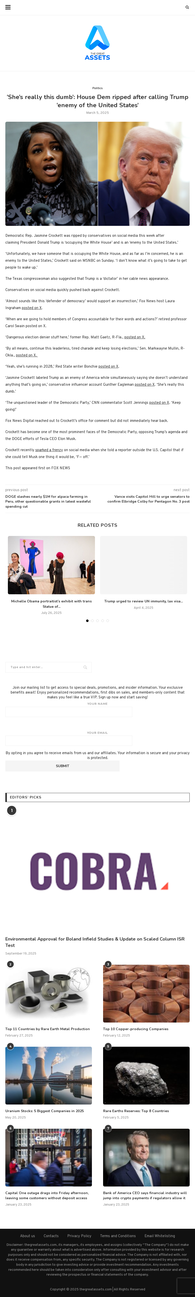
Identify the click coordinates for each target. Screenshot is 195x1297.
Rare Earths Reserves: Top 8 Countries (136, 1111)
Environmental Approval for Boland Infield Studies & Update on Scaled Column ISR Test (95, 942)
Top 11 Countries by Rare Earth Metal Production (47, 1029)
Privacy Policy (79, 1236)
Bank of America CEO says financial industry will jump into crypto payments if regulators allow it (145, 1196)
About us (27, 1236)
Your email (97, 738)
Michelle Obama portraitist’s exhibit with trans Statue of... (51, 604)
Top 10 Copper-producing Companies (135, 1029)
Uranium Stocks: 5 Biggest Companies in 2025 (44, 1111)
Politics (97, 88)
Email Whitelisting (159, 1236)
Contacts (51, 1236)
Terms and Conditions (118, 1236)
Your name (97, 709)
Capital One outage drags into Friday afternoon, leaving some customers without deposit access (47, 1196)
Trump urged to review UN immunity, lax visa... (143, 601)
